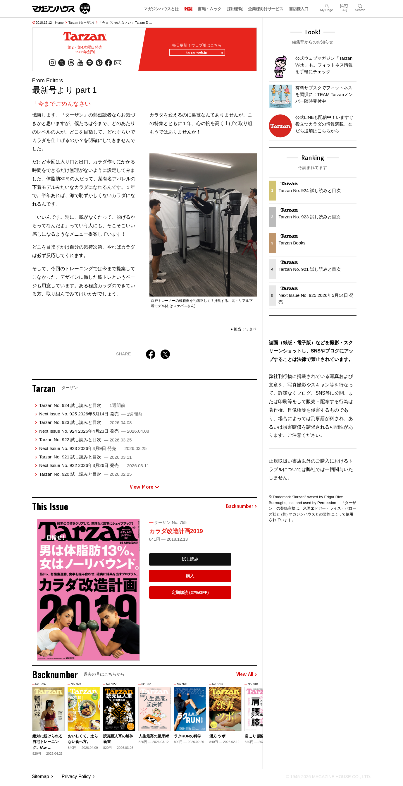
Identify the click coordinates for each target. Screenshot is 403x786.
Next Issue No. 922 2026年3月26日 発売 (94, 467)
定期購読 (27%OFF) (190, 595)
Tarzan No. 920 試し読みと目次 (85, 476)
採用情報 (234, 9)
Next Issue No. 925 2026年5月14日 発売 (90, 416)
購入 (190, 578)
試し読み (190, 561)
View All (246, 676)
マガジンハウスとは (161, 9)
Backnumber (241, 508)
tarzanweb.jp (202, 54)
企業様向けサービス (265, 9)
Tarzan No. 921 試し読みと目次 (85, 459)
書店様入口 (299, 9)
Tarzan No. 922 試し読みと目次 (85, 441)
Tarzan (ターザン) (81, 22)
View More (144, 489)
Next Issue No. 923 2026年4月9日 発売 (93, 450)
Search (360, 5)
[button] (251, 718)
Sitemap (40, 778)
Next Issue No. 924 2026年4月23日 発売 (94, 433)
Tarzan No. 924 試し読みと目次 (82, 407)
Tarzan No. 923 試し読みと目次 (85, 424)
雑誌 (188, 9)
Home (59, 22)
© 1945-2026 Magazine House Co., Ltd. (324, 778)
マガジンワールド (61, 8)
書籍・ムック (209, 9)
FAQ (344, 5)
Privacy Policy (76, 778)
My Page (326, 5)
